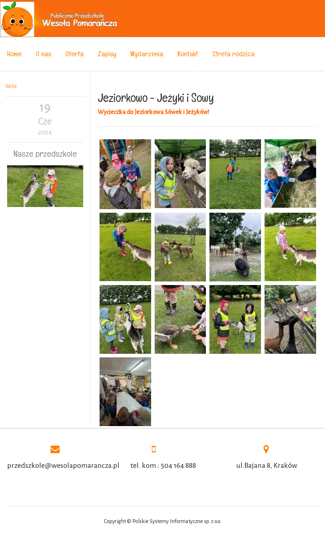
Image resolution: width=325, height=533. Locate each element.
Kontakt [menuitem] (187, 53)
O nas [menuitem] (43, 53)
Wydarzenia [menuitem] (146, 53)
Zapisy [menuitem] (107, 53)
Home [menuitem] (14, 53)
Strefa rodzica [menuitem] (233, 53)
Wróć (11, 86)
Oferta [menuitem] (74, 53)
